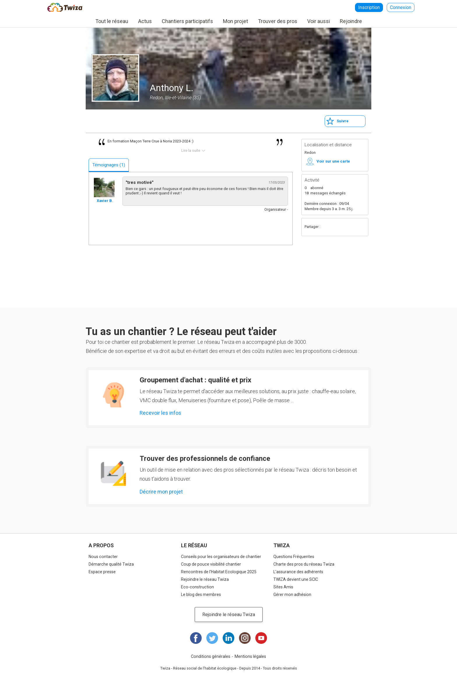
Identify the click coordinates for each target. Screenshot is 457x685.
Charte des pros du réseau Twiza (303, 564)
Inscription (369, 7)
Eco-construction (197, 587)
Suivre (343, 121)
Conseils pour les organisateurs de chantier (221, 556)
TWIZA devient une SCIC (295, 579)
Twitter (338, 227)
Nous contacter (103, 556)
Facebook (327, 227)
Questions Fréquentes (293, 556)
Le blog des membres (201, 594)
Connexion (400, 7)
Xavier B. (105, 200)
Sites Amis (283, 587)
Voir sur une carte (333, 161)
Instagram (245, 638)
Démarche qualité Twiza (111, 564)
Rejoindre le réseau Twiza (205, 579)
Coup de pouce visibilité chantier (211, 564)
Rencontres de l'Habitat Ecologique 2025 (218, 571)
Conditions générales (210, 656)
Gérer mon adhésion (292, 594)
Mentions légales (250, 656)
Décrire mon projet (161, 492)
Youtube (261, 638)
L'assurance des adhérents (298, 571)
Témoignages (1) (108, 165)
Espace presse (102, 571)
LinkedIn (228, 638)
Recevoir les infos (160, 413)
